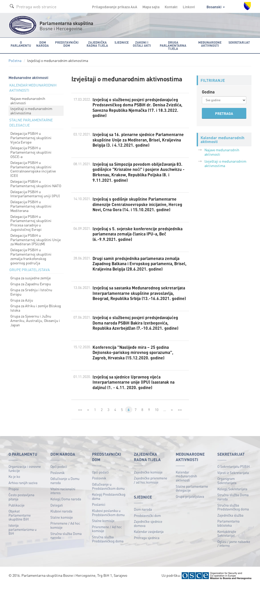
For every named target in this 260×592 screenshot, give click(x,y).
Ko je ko (14, 484)
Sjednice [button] (121, 42)
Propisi (14, 496)
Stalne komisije (61, 524)
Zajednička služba (230, 522)
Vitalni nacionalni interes (62, 498)
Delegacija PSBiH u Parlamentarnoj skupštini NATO (35, 183)
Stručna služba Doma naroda (66, 542)
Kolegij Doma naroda (65, 506)
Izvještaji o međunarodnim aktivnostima (31, 110)
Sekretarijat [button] (239, 42)
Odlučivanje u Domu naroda (64, 488)
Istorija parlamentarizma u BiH (22, 536)
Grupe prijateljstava (190, 503)
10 (156, 416)
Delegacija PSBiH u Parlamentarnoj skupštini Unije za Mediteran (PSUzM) (35, 239)
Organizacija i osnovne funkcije (25, 475)
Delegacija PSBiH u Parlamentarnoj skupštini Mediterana (30, 206)
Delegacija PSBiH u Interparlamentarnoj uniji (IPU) (35, 193)
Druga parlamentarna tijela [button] (173, 45)
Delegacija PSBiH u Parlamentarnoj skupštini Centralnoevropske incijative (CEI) (33, 169)
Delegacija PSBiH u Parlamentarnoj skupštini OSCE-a (30, 152)
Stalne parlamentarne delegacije (192, 495)
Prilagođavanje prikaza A (114, 6)
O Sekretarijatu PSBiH (233, 473)
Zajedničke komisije (148, 479)
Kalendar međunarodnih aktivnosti (186, 483)
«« (80, 416)
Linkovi (189, 6)
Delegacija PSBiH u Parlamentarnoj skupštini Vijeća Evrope (30, 137)
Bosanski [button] (216, 6)
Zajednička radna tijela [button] (97, 43)
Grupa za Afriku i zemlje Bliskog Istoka (35, 307)
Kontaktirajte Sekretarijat (226, 540)
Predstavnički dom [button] (66, 43)
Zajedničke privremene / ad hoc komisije (150, 487)
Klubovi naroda (61, 518)
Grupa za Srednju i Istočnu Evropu (31, 291)
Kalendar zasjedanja (149, 538)
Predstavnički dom (147, 522)
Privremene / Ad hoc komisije (65, 532)
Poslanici (98, 511)
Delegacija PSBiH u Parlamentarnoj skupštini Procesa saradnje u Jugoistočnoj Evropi (30, 222)
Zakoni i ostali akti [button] (142, 43)
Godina (208, 91)
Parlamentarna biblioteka (228, 530)
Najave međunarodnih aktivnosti (27, 100)
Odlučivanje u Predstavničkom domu (108, 493)
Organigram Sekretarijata (226, 488)
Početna (15, 60)
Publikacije (17, 512)
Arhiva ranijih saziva (23, 490)
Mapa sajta (150, 6)
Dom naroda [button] (42, 43)
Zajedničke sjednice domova (148, 530)
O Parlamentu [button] (21, 43)
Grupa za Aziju (21, 299)
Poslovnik (57, 479)
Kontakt (171, 6)
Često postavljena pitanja (21, 504)
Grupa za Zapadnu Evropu (30, 283)
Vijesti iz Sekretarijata (233, 479)
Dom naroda (143, 516)
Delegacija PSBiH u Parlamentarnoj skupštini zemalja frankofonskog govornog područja (30, 256)
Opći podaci (58, 473)
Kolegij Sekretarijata (232, 496)
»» (180, 416)
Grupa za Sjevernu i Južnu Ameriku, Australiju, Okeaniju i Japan (35, 320)
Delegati (56, 512)
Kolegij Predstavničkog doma (108, 503)
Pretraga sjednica (146, 545)
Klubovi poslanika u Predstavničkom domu (108, 520)
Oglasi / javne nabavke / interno (233, 550)
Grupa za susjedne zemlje (30, 277)
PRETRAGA (224, 113)
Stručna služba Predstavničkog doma (108, 546)
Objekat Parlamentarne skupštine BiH (20, 522)
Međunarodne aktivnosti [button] (210, 43)
